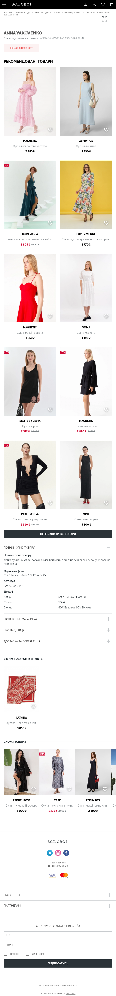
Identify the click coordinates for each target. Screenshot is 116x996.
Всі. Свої (8, 13)
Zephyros (86, 140)
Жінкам (19, 13)
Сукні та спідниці (42, 13)
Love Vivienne (86, 234)
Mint (86, 514)
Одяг (28, 13)
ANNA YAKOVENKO (23, 32)
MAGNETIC (30, 140)
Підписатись (58, 963)
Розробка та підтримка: (58, 993)
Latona (21, 717)
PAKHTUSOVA (30, 514)
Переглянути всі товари (58, 534)
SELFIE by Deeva (30, 420)
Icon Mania (30, 234)
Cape (57, 800)
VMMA (86, 327)
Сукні (57, 13)
